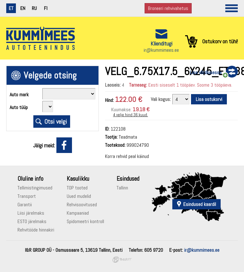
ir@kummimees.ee (161, 50)
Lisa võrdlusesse (206, 72)
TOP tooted (77, 187)
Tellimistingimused (34, 187)
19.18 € (141, 109)
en (22, 8)
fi (45, 8)
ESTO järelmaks (31, 221)
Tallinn (122, 187)
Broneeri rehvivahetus (168, 8)
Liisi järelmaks (30, 213)
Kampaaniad (78, 213)
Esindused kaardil (199, 204)
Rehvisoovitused (82, 204)
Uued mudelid (79, 196)
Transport (26, 196)
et (11, 8)
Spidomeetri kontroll (85, 221)
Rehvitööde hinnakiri (35, 230)
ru (34, 8)
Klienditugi (161, 43)
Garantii (24, 204)
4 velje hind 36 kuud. (130, 114)
